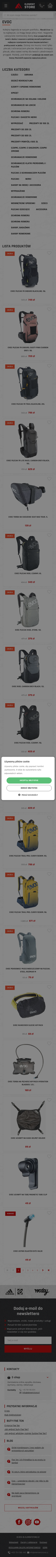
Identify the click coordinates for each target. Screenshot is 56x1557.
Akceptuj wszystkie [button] (29, 780)
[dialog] (28, 778)
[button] (28, 794)
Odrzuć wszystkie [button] (29, 788)
